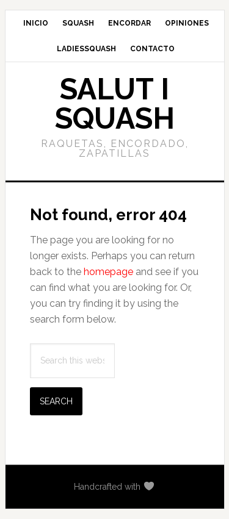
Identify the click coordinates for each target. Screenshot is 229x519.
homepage (108, 271)
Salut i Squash (115, 103)
